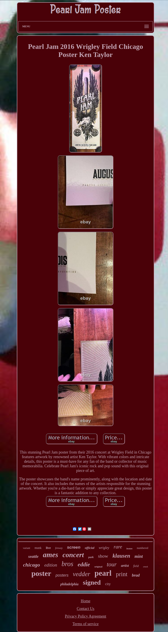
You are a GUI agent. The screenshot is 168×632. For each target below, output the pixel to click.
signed (92, 582)
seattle (33, 556)
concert (73, 555)
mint (139, 556)
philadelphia (69, 584)
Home (85, 601)
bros (67, 564)
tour (112, 564)
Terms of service (85, 624)
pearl (103, 573)
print (122, 574)
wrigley (104, 548)
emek (145, 566)
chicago (31, 565)
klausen (121, 556)
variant (26, 548)
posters (62, 575)
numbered (142, 548)
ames (50, 555)
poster (41, 573)
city (108, 584)
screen (73, 547)
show (103, 556)
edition (50, 565)
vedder (81, 573)
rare (118, 547)
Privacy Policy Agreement (85, 616)
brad (136, 575)
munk (38, 548)
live (48, 548)
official (89, 548)
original (98, 566)
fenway (59, 548)
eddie (84, 564)
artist (125, 565)
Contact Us (85, 608)
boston (129, 548)
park (91, 557)
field (136, 566)
